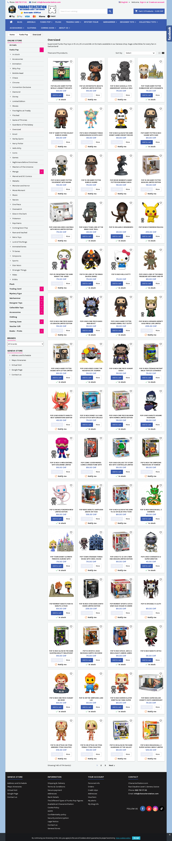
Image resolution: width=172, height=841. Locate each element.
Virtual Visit (16, 365)
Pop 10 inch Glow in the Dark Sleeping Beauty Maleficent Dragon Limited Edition (61, 653)
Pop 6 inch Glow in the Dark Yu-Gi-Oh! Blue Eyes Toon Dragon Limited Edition (121, 512)
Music (15, 195)
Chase (15, 78)
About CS (63, 28)
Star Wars (16, 265)
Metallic (15, 181)
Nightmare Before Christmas (25, 162)
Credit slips (93, 790)
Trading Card (72, 22)
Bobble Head (17, 73)
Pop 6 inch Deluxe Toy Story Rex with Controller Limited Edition (121, 465)
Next (112, 765)
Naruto (15, 200)
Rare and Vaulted (19, 232)
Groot (14, 134)
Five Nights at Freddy (21, 111)
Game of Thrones (19, 120)
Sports (15, 261)
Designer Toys (127, 22)
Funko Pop (45, 22)
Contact (133, 777)
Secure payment (55, 790)
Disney (15, 96)
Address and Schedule (21, 355)
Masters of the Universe (22, 167)
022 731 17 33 (21, 2)
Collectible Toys (147, 22)
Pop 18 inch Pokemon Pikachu (151, 227)
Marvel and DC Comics (22, 176)
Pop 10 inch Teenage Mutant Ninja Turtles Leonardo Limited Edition (151, 371)
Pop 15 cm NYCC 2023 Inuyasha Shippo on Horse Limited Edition (91, 653)
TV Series (16, 251)
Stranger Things (19, 270)
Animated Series (19, 247)
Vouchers (92, 797)
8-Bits (15, 279)
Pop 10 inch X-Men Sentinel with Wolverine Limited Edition (61, 465)
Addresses (52, 794)
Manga (15, 172)
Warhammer (109, 22)
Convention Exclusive (21, 87)
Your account (96, 777)
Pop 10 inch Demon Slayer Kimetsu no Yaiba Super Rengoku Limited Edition (121, 700)
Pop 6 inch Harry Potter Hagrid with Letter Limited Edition (61, 371)
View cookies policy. (123, 838)
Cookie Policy (53, 807)
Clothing (31, 28)
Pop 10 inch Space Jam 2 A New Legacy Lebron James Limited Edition (121, 653)
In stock (16, 54)
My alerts (92, 800)
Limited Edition (18, 101)
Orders (91, 787)
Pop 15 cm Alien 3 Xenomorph (121, 227)
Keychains (17, 223)
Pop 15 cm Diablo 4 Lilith (151, 604)
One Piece (16, 204)
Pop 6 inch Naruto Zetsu (151, 651)
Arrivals (31, 22)
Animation (16, 64)
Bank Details (53, 797)
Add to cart (57, 95)
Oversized (16, 129)
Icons (14, 153)
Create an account (156, 2)
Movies (15, 106)
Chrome (15, 82)
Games (15, 157)
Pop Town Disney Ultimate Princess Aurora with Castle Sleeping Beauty (61, 559)
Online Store (14, 40)
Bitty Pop (16, 68)
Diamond (16, 92)
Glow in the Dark (19, 214)
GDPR (50, 811)
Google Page (16, 370)
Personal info (94, 783)
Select (140, 53)
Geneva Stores (54, 828)
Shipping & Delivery (56, 783)
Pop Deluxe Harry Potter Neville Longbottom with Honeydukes (61, 88)
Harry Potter (17, 143)
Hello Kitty (16, 148)
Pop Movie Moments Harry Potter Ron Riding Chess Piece (121, 182)
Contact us (16, 375)
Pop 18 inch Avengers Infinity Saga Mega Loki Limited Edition (151, 323)
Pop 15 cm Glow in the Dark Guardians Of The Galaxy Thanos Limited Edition (121, 747)
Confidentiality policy (57, 814)
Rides (14, 275)
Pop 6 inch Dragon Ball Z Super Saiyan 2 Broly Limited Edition (151, 747)
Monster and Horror (21, 186)
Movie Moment (18, 190)
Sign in (143, 2)
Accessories (16, 28)
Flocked (15, 115)
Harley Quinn (18, 139)
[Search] (86, 11)
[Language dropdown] (124, 2)
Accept (136, 838)
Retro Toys (17, 237)
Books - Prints (16, 331)
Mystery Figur (91, 22)
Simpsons (16, 256)
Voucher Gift (15, 326)
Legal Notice (53, 821)
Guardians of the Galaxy (22, 125)
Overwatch (17, 209)
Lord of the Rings (19, 242)
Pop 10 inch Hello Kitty (121, 274)
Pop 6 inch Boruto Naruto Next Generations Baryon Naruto (61, 418)
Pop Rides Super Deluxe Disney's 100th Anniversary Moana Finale (150, 700)
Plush (58, 22)
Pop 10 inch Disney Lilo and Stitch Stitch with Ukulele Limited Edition (91, 418)
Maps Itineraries (18, 360)
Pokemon (16, 218)
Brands (11, 338)
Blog (19, 22)
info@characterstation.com (49, 2)
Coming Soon (47, 28)
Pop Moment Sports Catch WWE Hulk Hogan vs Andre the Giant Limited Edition (121, 606)
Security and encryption (58, 818)
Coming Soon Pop (20, 228)
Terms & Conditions (56, 787)
